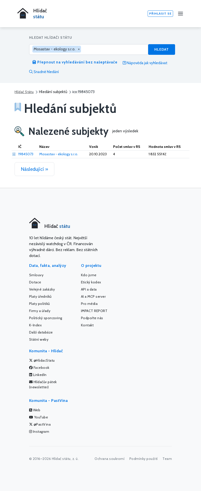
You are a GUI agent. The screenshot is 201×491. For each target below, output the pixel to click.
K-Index (35, 325)
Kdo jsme (89, 275)
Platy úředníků (40, 296)
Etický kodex (91, 282)
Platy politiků (39, 303)
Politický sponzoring (45, 318)
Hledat (161, 49)
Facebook (39, 367)
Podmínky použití (143, 458)
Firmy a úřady (40, 311)
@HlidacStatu (42, 360)
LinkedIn (38, 375)
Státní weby (39, 339)
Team (167, 458)
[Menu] (180, 13)
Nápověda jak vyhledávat (145, 63)
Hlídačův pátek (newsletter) (43, 384)
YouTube (38, 417)
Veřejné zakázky (42, 289)
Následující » (34, 169)
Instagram (39, 431)
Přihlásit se (160, 13)
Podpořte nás (92, 318)
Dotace (35, 282)
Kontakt (87, 325)
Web (34, 410)
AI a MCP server (93, 296)
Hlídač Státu (24, 92)
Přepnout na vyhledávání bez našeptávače (75, 62)
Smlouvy (36, 275)
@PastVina (40, 424)
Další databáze (41, 332)
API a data (89, 289)
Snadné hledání (44, 72)
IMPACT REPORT (94, 311)
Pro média (89, 303)
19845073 (25, 154)
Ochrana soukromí (109, 458)
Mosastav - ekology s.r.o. (58, 154)
